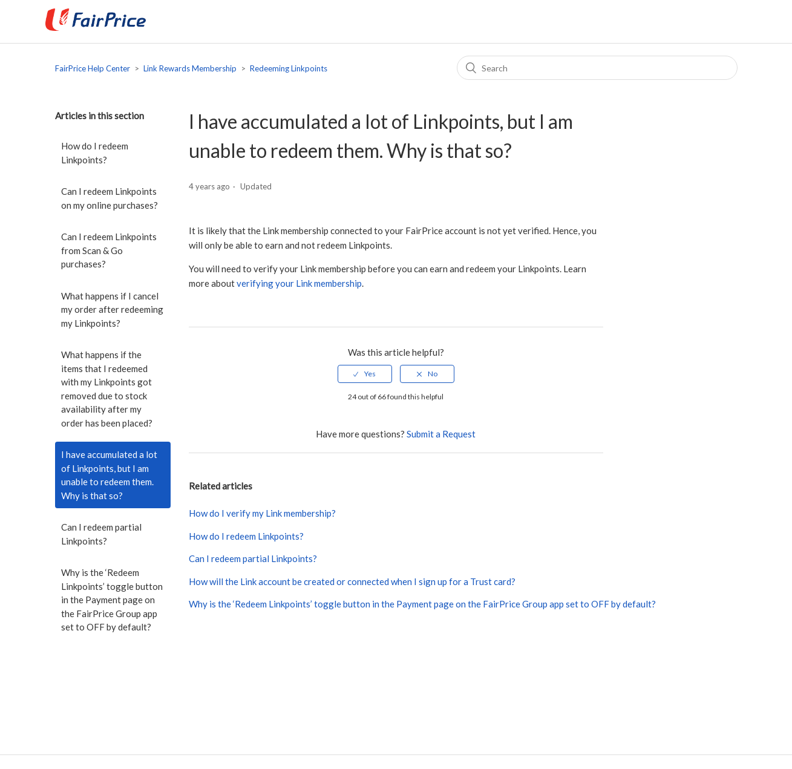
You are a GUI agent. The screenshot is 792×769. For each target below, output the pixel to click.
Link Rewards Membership (190, 68)
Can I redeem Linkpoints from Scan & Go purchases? (109, 250)
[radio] (365, 374)
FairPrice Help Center (92, 68)
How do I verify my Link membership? (262, 513)
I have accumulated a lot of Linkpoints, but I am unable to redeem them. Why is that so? (109, 475)
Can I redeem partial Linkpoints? (101, 534)
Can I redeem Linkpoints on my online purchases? (109, 198)
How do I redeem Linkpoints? (94, 152)
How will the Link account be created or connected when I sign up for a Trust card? (352, 581)
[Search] (597, 68)
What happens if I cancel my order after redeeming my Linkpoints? (112, 309)
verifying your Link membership (299, 283)
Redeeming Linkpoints (288, 68)
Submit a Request (441, 433)
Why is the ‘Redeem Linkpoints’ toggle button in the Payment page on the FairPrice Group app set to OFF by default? (112, 599)
